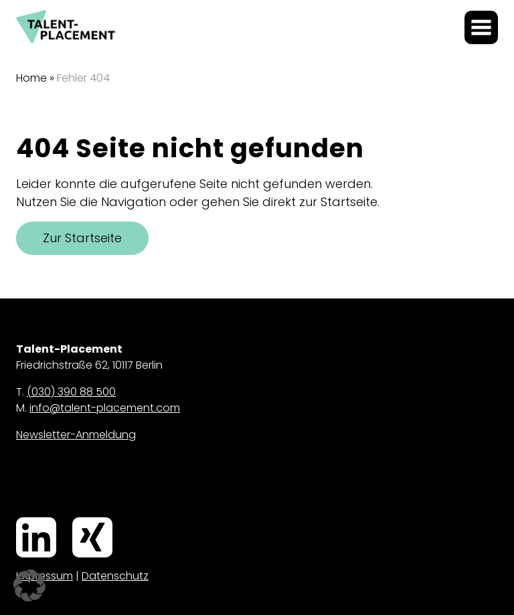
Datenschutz (115, 576)
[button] (29, 585)
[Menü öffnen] (481, 27)
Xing (75, 518)
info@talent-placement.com (104, 408)
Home (31, 78)
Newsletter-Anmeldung (76, 434)
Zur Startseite (82, 238)
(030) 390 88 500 (71, 392)
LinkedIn (20, 518)
